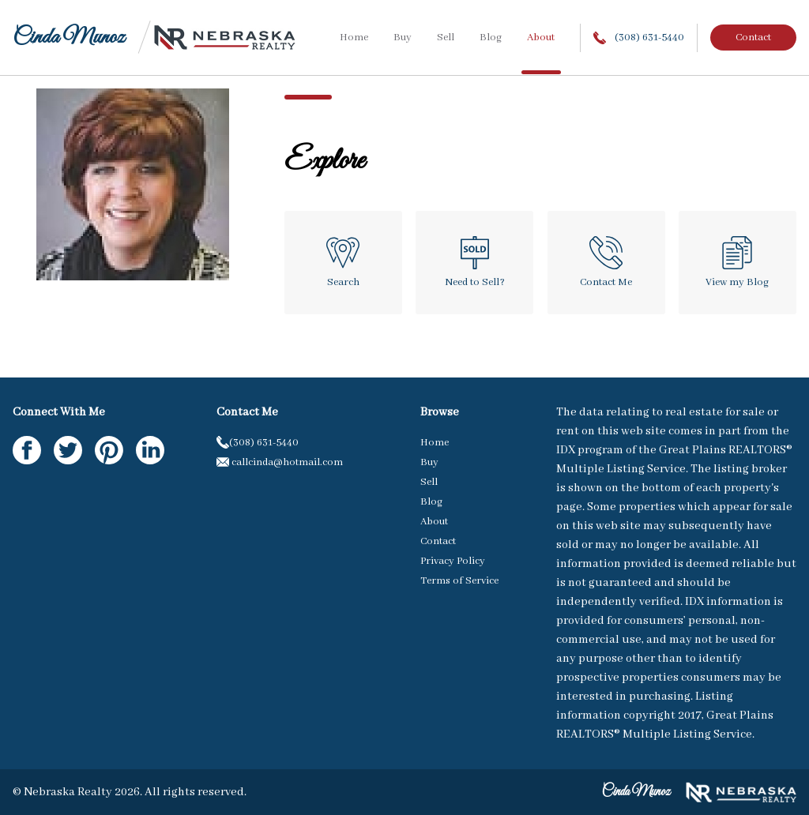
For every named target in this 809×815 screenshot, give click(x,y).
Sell (445, 37)
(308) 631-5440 (638, 37)
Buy (402, 37)
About (541, 37)
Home (354, 37)
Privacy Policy (452, 561)
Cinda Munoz (69, 37)
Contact (753, 37)
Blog (491, 37)
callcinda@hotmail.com (279, 462)
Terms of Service (459, 581)
